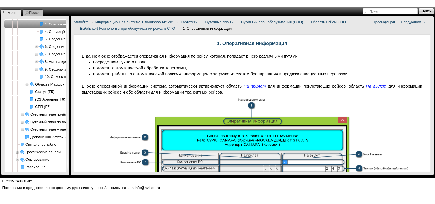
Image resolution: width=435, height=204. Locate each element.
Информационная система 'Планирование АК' (134, 22)
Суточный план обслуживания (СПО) (272, 22)
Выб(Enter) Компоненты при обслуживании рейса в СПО (127, 28)
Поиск (374, 11)
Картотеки (189, 22)
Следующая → (413, 22)
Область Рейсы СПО (328, 22)
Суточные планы (219, 22)
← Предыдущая (381, 22)
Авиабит (81, 22)
